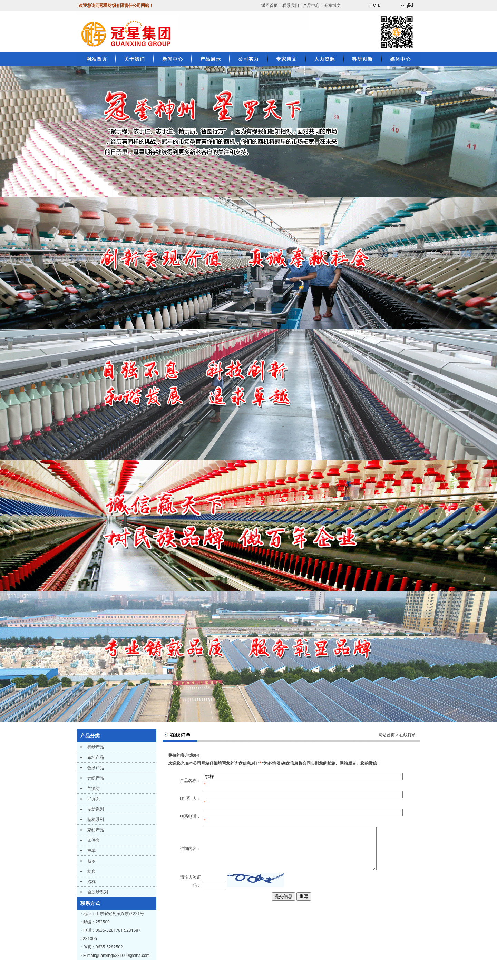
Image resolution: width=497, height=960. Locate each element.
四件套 (93, 840)
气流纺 (93, 788)
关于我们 (134, 59)
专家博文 (332, 5)
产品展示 (210, 59)
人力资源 (324, 59)
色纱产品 (95, 768)
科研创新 (362, 59)
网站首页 (386, 735)
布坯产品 (95, 757)
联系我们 (290, 5)
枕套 (91, 871)
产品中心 (311, 5)
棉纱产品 (95, 747)
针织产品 (95, 778)
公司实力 (248, 59)
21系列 (93, 799)
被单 (91, 850)
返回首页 (269, 5)
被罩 (91, 861)
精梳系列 (95, 819)
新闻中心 (172, 59)
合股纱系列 (97, 892)
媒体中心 (400, 59)
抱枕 (91, 881)
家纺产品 (95, 830)
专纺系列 (95, 809)
